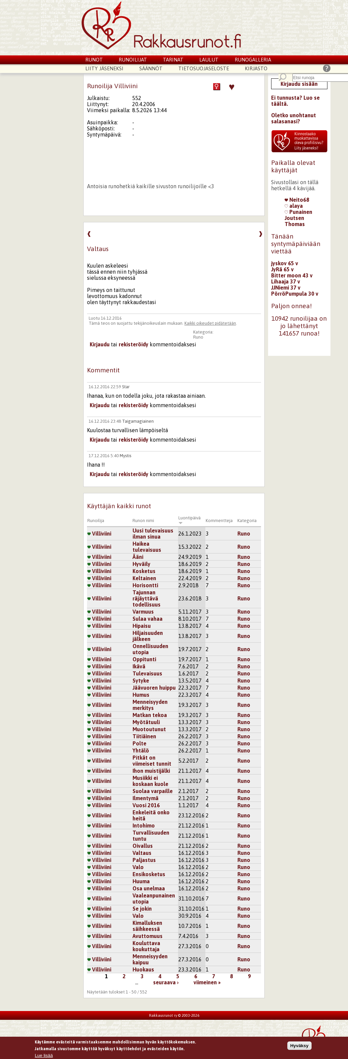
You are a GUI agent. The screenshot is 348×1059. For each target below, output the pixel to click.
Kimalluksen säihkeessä (147, 926)
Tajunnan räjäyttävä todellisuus (147, 598)
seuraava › (166, 982)
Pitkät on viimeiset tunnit (152, 761)
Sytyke (141, 681)
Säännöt (151, 68)
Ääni (138, 557)
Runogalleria (253, 60)
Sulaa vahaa (148, 619)
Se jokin (142, 909)
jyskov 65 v (284, 263)
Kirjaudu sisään (299, 84)
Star (125, 386)
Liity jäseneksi (104, 68)
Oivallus (143, 846)
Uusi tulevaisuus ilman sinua (153, 533)
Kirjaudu (100, 344)
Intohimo (144, 825)
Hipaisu (142, 626)
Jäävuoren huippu (154, 688)
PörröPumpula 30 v (294, 294)
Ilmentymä (145, 798)
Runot (94, 60)
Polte (139, 743)
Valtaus (142, 853)
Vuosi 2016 (146, 805)
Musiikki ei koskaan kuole (150, 781)
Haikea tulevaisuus (147, 547)
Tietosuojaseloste (203, 68)
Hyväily (141, 564)
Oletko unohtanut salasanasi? (293, 118)
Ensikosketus (149, 874)
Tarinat (173, 60)
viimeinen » (207, 982)
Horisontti (145, 585)
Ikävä (139, 666)
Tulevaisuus (147, 673)
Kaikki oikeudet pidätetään (210, 323)
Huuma (141, 881)
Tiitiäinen (144, 736)
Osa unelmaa (149, 888)
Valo (138, 867)
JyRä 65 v (282, 269)
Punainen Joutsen (298, 215)
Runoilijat (133, 60)
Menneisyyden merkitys (150, 705)
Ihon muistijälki (151, 771)
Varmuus (143, 612)
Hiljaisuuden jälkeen (148, 636)
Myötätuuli (146, 722)
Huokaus (143, 969)
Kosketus (144, 571)
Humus (141, 695)
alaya (294, 206)
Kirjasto (256, 68)
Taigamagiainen (138, 421)
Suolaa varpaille (153, 791)
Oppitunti (144, 659)
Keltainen (144, 578)
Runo (198, 337)
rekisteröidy (133, 344)
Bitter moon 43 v (292, 275)
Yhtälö (141, 750)
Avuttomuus (148, 936)
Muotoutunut (149, 729)
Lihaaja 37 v (285, 281)
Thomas (295, 224)
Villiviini (99, 534)
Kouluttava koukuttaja (146, 946)
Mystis (125, 455)
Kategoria (247, 520)
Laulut (209, 60)
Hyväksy (299, 1046)
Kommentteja (219, 520)
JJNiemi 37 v (285, 288)
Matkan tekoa (150, 715)
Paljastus (144, 860)
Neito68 (297, 200)
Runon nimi (143, 520)
